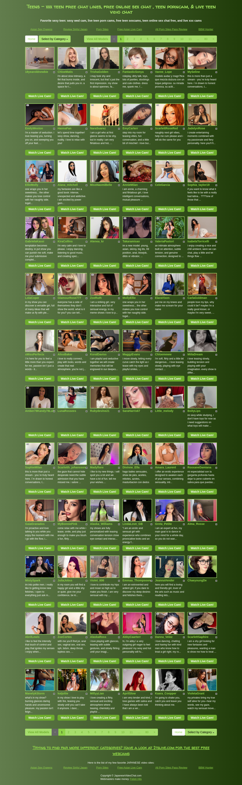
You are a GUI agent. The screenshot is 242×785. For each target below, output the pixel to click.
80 (206, 39)
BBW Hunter (206, 29)
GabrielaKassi (34, 241)
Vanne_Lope (163, 71)
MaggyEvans (131, 354)
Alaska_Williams (101, 524)
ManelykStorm (35, 693)
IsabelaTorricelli (198, 241)
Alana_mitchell (68, 184)
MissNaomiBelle (101, 184)
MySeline (194, 71)
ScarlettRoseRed (166, 128)
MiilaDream (195, 354)
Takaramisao (131, 241)
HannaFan (64, 128)
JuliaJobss (65, 580)
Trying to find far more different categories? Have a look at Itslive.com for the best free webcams (121, 750)
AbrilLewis (32, 637)
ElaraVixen (162, 297)
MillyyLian (97, 693)
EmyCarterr (130, 128)
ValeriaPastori (164, 241)
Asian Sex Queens (41, 29)
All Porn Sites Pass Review (171, 29)
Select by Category (54, 39)
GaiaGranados (35, 524)
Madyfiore (96, 467)
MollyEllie (129, 297)
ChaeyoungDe (197, 580)
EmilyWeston (34, 128)
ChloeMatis (65, 71)
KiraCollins (65, 241)
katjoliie (63, 693)
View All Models (97, 39)
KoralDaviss (98, 354)
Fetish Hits (136, 779)
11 (190, 39)
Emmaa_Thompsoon (136, 580)
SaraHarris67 (131, 410)
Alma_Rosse (196, 524)
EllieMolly (31, 184)
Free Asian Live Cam (129, 29)
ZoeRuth (96, 297)
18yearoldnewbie (36, 71)
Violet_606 (97, 580)
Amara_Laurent (165, 467)
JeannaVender (164, 580)
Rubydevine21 (99, 410)
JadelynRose (196, 128)
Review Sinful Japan (75, 29)
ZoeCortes (65, 637)
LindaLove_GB (132, 524)
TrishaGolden (99, 71)
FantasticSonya (132, 71)
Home (31, 39)
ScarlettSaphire (198, 637)
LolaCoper (32, 297)
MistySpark (32, 580)
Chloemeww (163, 354)
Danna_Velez (164, 637)
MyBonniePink (67, 524)
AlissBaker (65, 354)
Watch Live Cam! (39, 96)
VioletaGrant (196, 693)
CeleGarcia (162, 184)
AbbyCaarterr (131, 637)
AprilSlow (129, 693)
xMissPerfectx (34, 354)
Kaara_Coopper (165, 693)
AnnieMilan (130, 184)
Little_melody (164, 410)
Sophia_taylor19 (199, 184)
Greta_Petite (163, 524)
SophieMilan (33, 467)
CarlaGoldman (197, 297)
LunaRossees (67, 410)
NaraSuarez (98, 128)
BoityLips (194, 410)
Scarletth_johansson (72, 467)
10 (181, 39)
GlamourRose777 (69, 297)
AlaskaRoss (98, 637)
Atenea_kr (97, 241)
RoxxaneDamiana (199, 467)
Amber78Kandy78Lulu (40, 410)
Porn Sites (102, 29)
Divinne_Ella (130, 467)
